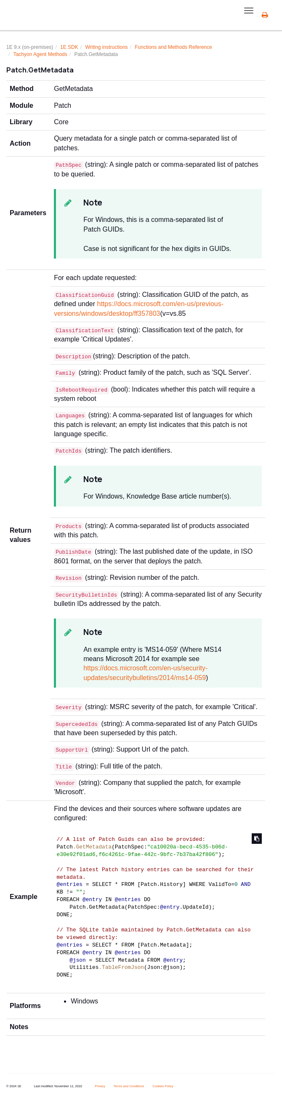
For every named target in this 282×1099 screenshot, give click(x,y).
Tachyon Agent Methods (40, 54)
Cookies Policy (162, 1086)
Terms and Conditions (129, 1086)
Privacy (100, 1086)
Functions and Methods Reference (173, 47)
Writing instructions (106, 47)
